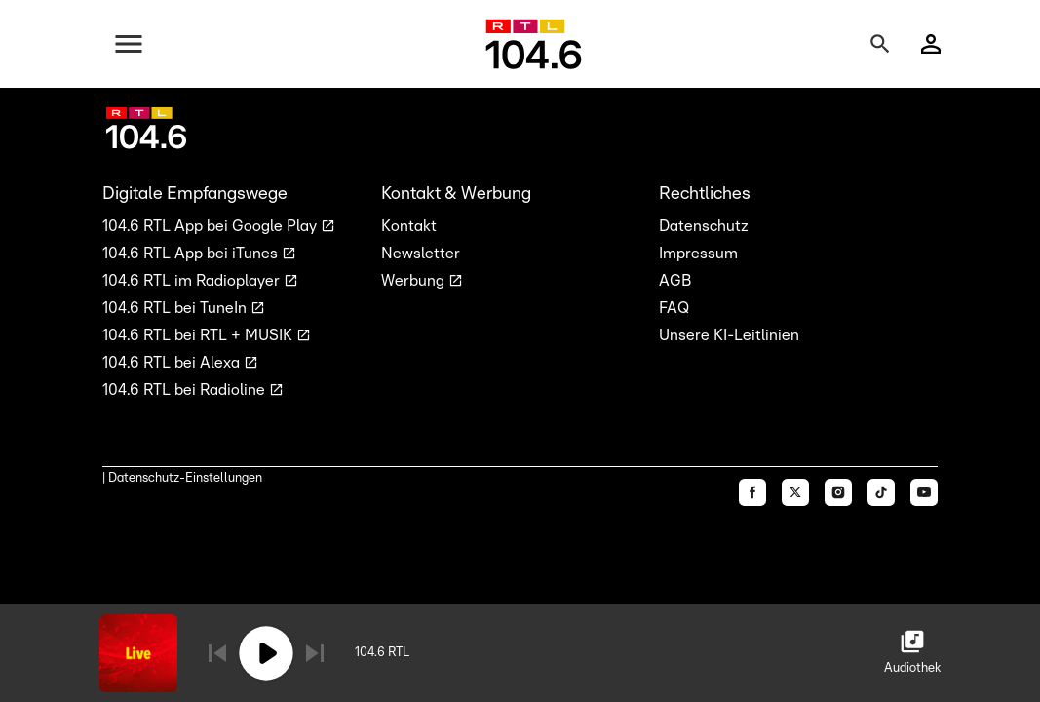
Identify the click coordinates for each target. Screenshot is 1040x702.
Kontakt (409, 226)
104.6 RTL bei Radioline (185, 390)
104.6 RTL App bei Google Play (211, 226)
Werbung (414, 281)
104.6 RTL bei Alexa (173, 362)
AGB (675, 281)
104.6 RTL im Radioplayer (193, 281)
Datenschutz (704, 226)
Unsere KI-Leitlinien (729, 335)
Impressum (698, 253)
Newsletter (420, 253)
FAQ (674, 308)
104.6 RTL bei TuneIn (176, 308)
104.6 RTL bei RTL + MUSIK (199, 335)
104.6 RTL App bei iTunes (192, 253)
